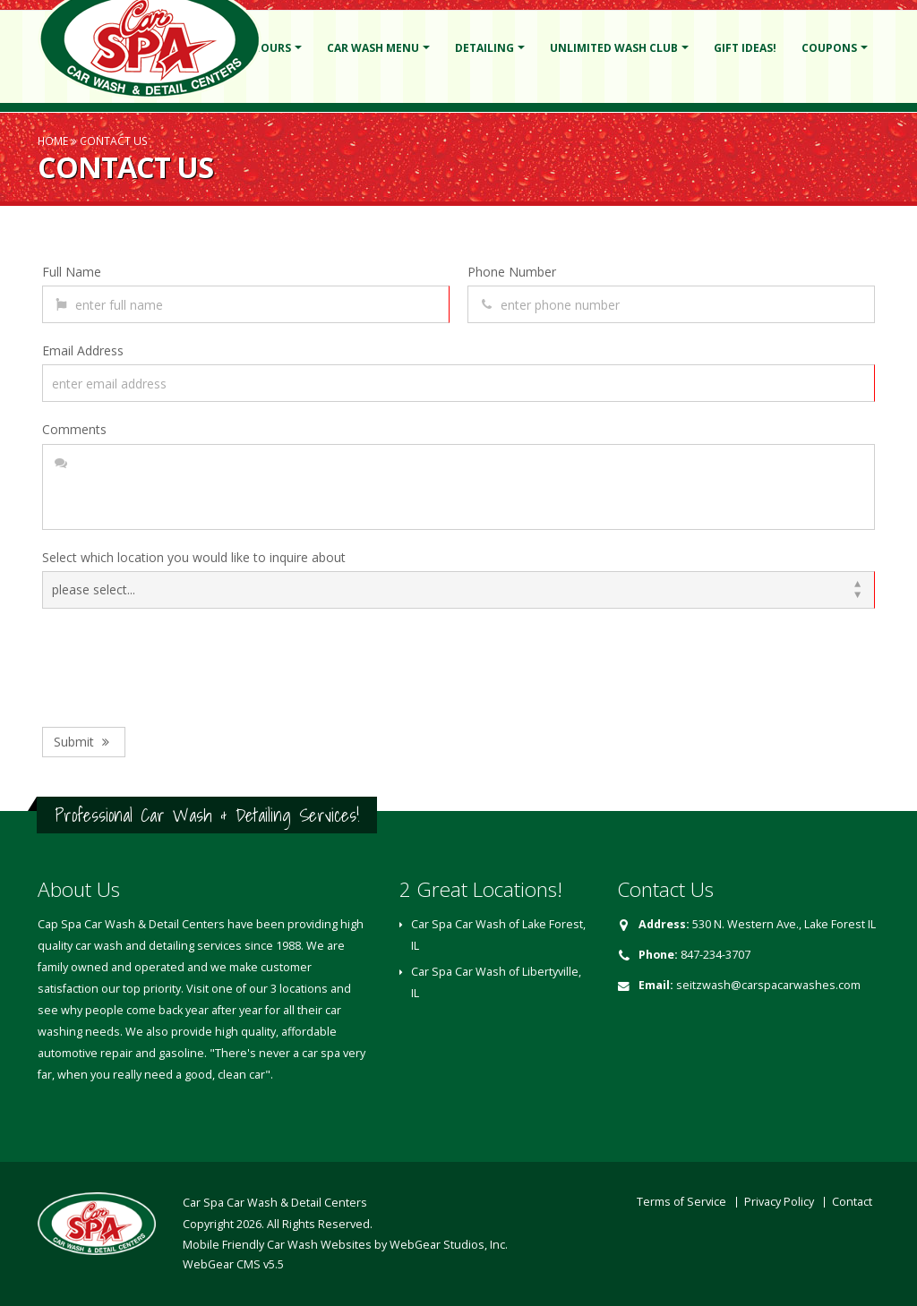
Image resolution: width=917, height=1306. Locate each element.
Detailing (484, 47)
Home (53, 140)
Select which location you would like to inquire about (194, 557)
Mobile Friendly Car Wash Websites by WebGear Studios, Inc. (345, 1244)
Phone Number (511, 271)
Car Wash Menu (373, 47)
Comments (74, 429)
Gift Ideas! (745, 47)
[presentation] (178, 663)
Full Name (71, 271)
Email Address (83, 350)
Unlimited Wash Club (614, 47)
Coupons (829, 47)
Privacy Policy (779, 1201)
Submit (84, 741)
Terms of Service (681, 1201)
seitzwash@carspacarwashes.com (768, 985)
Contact (852, 1201)
